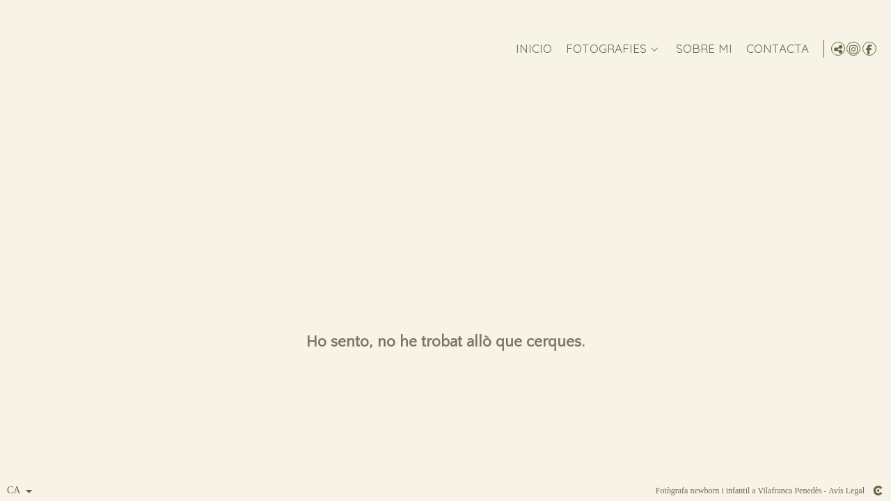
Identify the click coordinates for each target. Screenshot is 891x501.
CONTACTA (774, 49)
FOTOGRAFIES (603, 49)
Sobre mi (701, 49)
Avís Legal (846, 490)
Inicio (531, 49)
